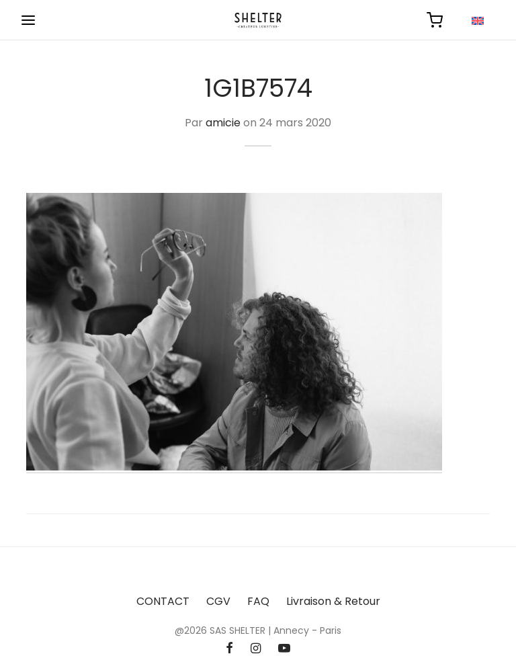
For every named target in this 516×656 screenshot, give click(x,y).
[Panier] (435, 20)
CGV (218, 601)
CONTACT (162, 601)
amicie (223, 122)
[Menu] (28, 20)
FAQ (258, 601)
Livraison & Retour (333, 601)
